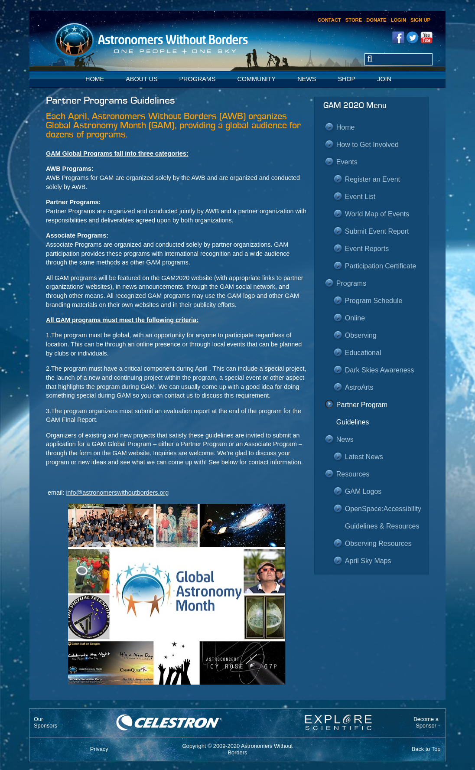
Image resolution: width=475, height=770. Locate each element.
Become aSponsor (426, 722)
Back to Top (426, 749)
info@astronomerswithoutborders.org (117, 492)
